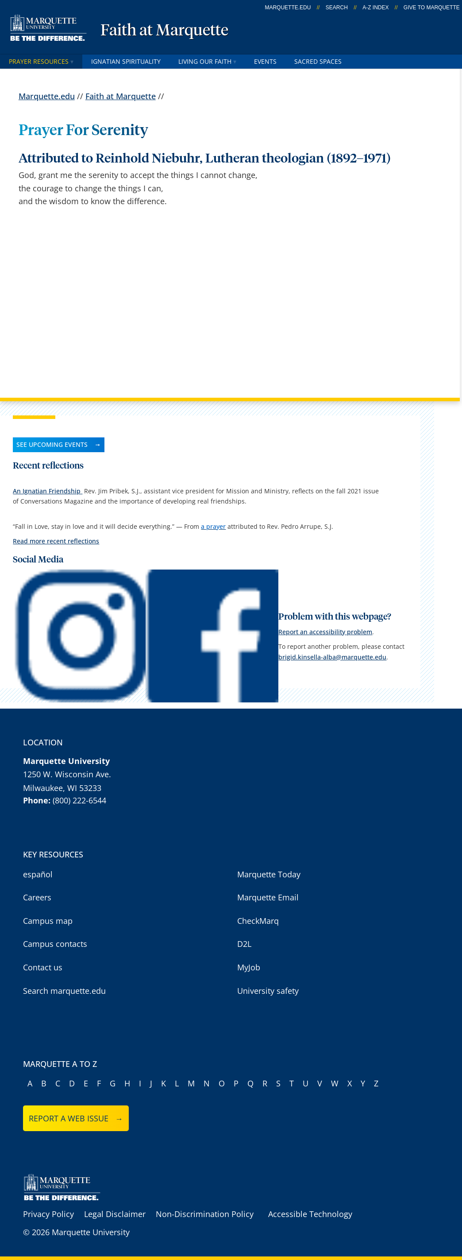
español (38, 874)
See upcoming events (52, 444)
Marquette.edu (47, 96)
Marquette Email (268, 897)
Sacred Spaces (318, 61)
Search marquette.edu (64, 990)
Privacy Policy (48, 1214)
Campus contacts (55, 943)
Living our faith (207, 61)
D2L (244, 943)
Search (337, 7)
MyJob (248, 967)
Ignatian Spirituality (126, 61)
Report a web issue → (76, 1118)
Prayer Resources (41, 61)
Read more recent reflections (56, 541)
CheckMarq (258, 920)
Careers (37, 897)
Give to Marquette (432, 7)
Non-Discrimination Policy (205, 1214)
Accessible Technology (310, 1214)
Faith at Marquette (164, 31)
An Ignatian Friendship (47, 491)
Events (265, 61)
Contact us (42, 967)
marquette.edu (288, 7)
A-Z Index (375, 7)
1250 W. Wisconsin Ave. (67, 774)
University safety (268, 990)
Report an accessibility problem (325, 632)
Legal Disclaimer (115, 1214)
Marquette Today (268, 874)
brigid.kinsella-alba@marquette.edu (332, 657)
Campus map (48, 920)
